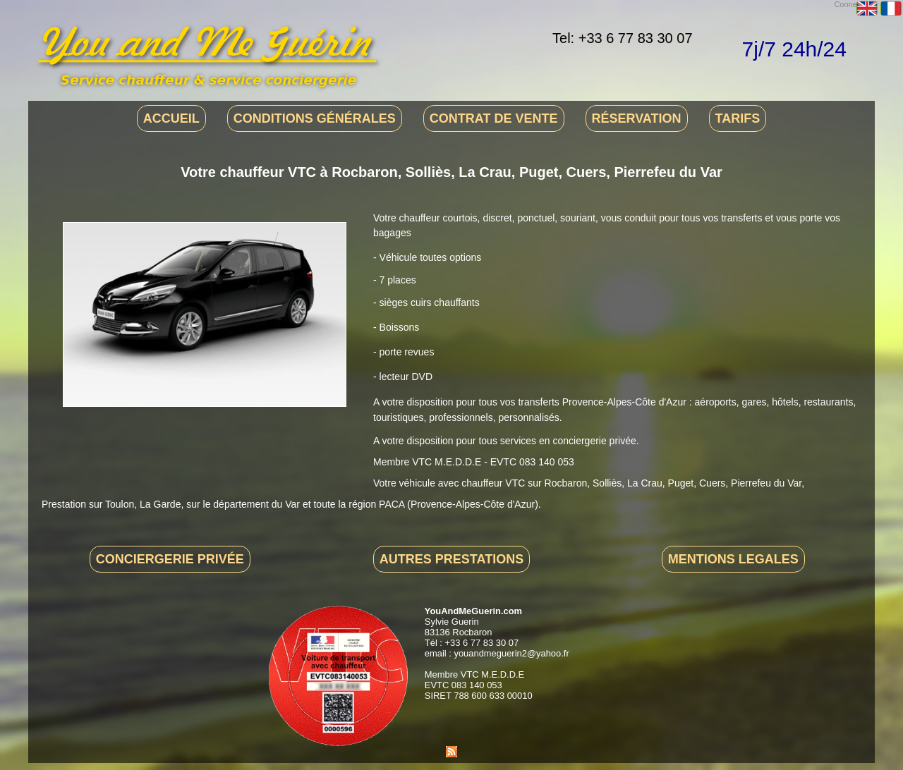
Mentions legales (733, 559)
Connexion (852, 4)
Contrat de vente (494, 118)
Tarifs (737, 118)
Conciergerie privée (170, 559)
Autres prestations (451, 559)
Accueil (171, 118)
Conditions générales (315, 118)
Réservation (636, 118)
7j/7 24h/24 (794, 49)
